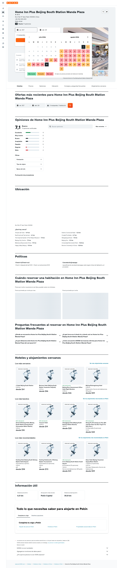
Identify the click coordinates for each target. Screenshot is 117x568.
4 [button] (51, 47)
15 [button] (38, 56)
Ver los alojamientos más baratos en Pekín (95, 398)
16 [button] (42, 56)
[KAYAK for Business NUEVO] (3, 33)
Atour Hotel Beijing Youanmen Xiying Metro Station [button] (95, 460)
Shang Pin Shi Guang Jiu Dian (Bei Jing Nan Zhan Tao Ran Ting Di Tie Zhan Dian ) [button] (96, 424)
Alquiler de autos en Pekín (26, 527)
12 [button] (55, 51)
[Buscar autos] (3, 16)
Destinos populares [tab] (37, 515)
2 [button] (42, 47)
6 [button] (29, 51)
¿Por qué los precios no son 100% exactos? (62, 555)
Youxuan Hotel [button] (43, 422)
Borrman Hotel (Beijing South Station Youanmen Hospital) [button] (47, 386)
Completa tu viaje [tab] (23, 515)
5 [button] (55, 47)
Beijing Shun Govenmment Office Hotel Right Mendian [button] (72, 388)
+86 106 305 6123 (20, 19)
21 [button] (33, 60)
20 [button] (29, 60)
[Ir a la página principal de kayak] (12, 3)
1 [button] (83, 47)
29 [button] (38, 64)
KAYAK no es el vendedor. (62, 548)
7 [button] (33, 51)
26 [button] (55, 60)
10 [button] (47, 51)
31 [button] (46, 64)
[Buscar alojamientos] (3, 12)
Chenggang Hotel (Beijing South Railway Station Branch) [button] (72, 423)
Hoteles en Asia (37, 564)
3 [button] (46, 47)
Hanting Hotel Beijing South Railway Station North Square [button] (26, 460)
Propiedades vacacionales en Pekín (86, 527)
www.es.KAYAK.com (20, 564)
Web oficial (18, 21)
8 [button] (83, 51)
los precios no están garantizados (56, 542)
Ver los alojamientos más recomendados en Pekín (93, 438)
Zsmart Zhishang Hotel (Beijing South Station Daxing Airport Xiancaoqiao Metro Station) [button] (25, 424)
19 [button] (55, 56)
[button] (3, 3)
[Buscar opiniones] (72, 126)
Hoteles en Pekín (52, 527)
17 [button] (46, 56)
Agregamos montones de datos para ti (62, 551)
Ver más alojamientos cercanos (99, 363)
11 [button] (51, 51)
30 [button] (42, 64)
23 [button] (42, 60)
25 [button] (51, 60)
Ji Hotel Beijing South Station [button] (24, 385)
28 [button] (33, 64)
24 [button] (47, 60)
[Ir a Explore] (3, 21)
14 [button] (33, 56)
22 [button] (38, 60)
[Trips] (3, 38)
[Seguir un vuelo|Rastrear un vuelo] (3, 25)
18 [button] (51, 56)
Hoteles (29, 564)
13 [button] (29, 56)
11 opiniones (27, 24)
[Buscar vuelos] (3, 8)
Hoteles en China (47, 564)
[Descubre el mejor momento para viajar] (3, 29)
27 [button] (29, 64)
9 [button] (42, 51)
